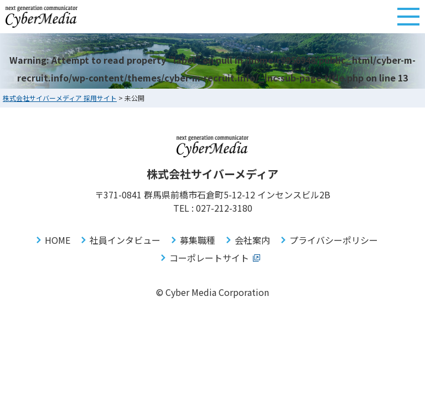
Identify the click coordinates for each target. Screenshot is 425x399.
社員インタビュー (125, 240)
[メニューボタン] (408, 16)
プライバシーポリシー (333, 240)
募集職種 (197, 240)
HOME (57, 240)
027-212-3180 (224, 207)
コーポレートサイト (209, 257)
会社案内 (252, 240)
